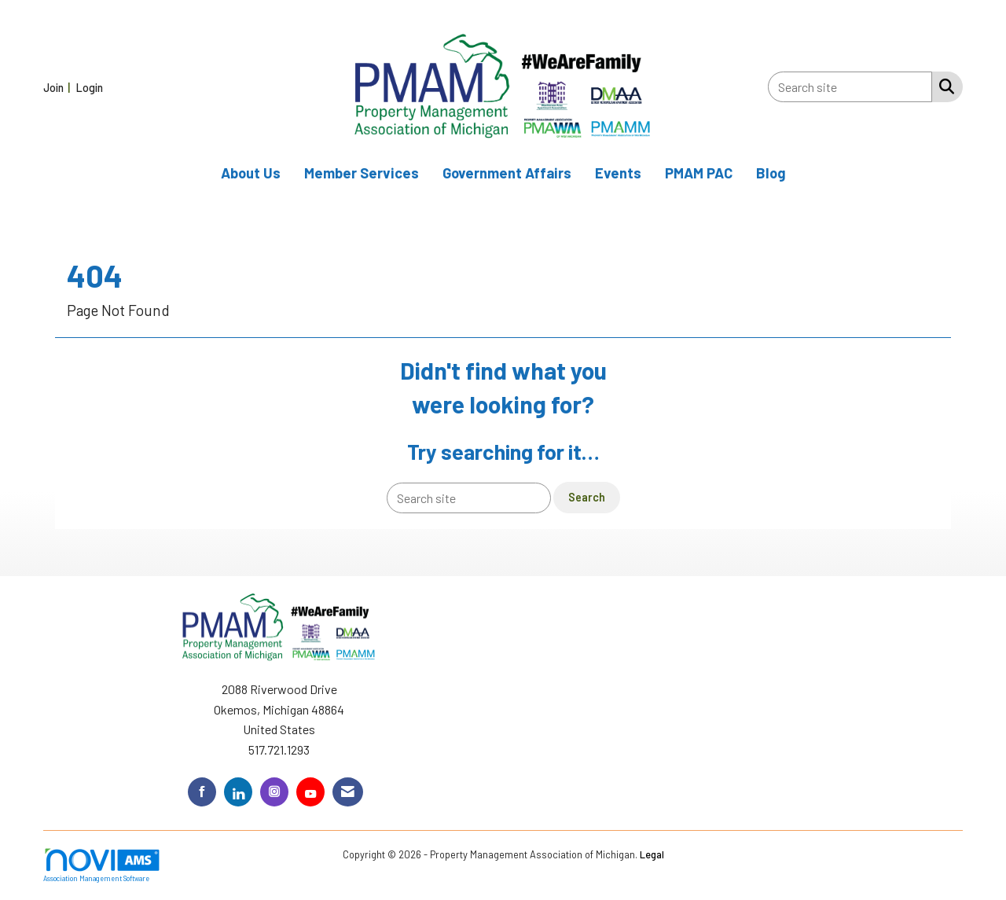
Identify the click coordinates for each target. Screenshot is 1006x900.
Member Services (361, 173)
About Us (251, 173)
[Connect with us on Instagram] (274, 791)
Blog (771, 173)
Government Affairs (506, 173)
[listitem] (58, 86)
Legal (652, 854)
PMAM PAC (698, 173)
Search (586, 497)
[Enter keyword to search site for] (850, 87)
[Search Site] (943, 86)
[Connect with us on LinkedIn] (238, 791)
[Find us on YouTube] (310, 791)
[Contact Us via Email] (347, 791)
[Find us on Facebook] (202, 791)
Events (618, 173)
